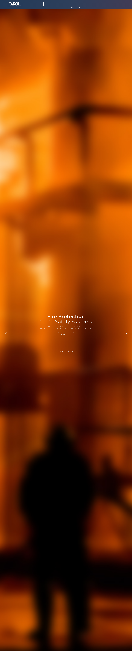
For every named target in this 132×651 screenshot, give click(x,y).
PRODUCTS (96, 4)
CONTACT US (76, 7)
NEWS (112, 4)
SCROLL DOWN (66, 351)
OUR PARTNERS (75, 4)
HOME (39, 4)
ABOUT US (55, 4)
